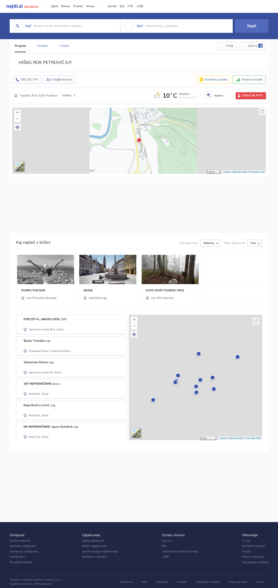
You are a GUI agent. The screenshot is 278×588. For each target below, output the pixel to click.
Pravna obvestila (253, 557)
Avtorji (246, 551)
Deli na (255, 46)
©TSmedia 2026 (256, 172)
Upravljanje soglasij (255, 562)
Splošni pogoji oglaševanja (100, 551)
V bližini (64, 46)
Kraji (144, 582)
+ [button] (17, 113)
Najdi (251, 25)
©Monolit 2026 (239, 172)
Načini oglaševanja (94, 546)
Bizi (122, 6)
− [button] (17, 119)
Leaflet (226, 172)
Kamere (218, 95)
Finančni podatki (252, 80)
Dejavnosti (126, 582)
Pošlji (229, 46)
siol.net (111, 6)
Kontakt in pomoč (253, 546)
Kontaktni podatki (216, 80)
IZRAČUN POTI (252, 96)
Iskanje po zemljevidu (24, 551)
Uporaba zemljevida (23, 546)
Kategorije (162, 582)
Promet (78, 6)
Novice (65, 6)
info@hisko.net (62, 80)
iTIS (130, 6)
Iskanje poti (17, 557)
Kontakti (42, 46)
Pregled (20, 46)
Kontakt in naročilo (94, 557)
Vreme (90, 6)
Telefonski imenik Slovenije (180, 551)
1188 (139, 6)
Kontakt (181, 582)
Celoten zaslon (262, 111)
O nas (246, 541)
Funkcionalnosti (20, 541)
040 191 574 (29, 80)
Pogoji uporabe (238, 582)
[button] (17, 127)
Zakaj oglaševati (93, 541)
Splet (54, 6)
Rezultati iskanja (21, 562)
